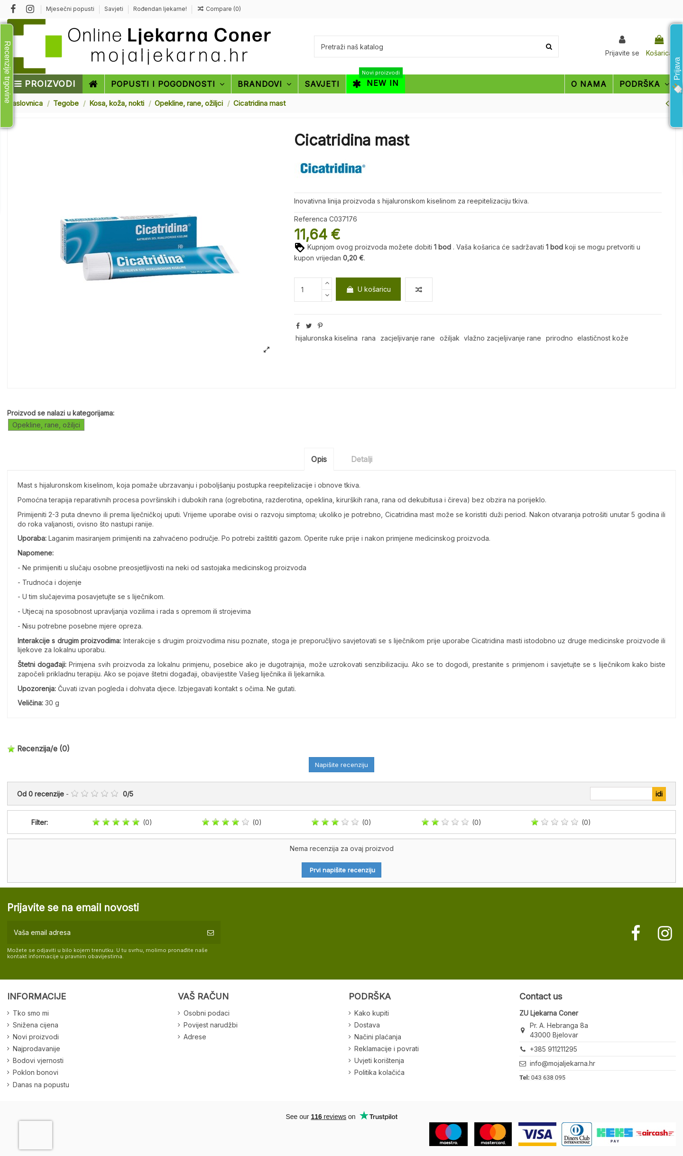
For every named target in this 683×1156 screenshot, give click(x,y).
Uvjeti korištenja (379, 1060)
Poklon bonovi (35, 1072)
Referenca (310, 219)
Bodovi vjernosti (38, 1060)
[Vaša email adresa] (104, 932)
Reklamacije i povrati (386, 1049)
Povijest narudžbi (211, 1025)
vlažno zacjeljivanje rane (502, 338)
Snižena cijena (35, 1025)
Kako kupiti (371, 1013)
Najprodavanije (36, 1049)
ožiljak (450, 338)
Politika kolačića (379, 1072)
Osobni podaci (207, 1013)
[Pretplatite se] (211, 932)
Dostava (367, 1025)
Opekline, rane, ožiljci (46, 425)
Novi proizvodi (36, 1037)
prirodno (559, 338)
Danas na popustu (41, 1085)
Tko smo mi (31, 1013)
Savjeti (114, 8)
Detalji (361, 459)
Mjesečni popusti (71, 8)
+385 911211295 (553, 1049)
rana (369, 338)
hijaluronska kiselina (326, 338)
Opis (319, 459)
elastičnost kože (602, 338)
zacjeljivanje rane (407, 338)
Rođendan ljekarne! (160, 8)
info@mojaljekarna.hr (562, 1063)
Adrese (195, 1037)
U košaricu (368, 289)
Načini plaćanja (377, 1037)
